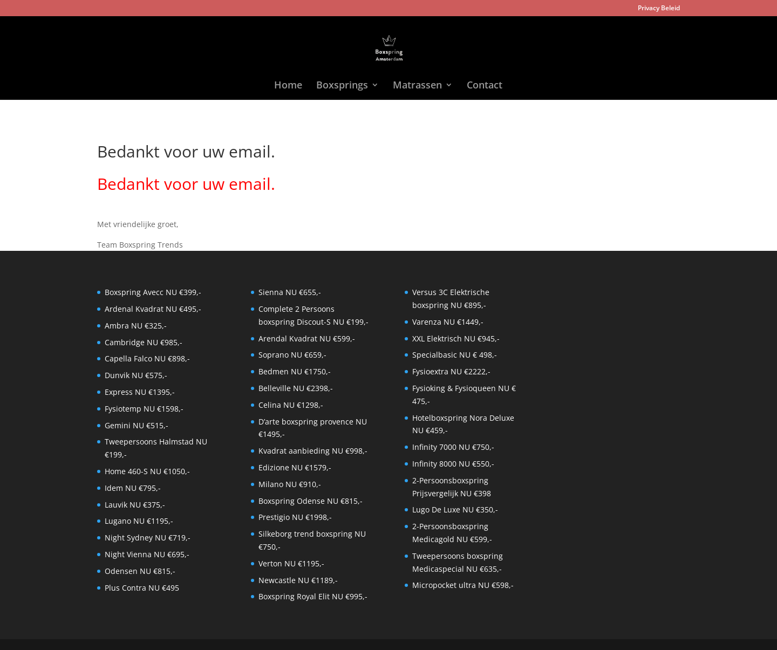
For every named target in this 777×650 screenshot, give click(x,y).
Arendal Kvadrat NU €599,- (306, 338)
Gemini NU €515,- (136, 425)
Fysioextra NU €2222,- (451, 371)
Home (288, 86)
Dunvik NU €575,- (136, 375)
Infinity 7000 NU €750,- (453, 447)
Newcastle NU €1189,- (298, 580)
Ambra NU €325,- (136, 325)
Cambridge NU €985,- (143, 342)
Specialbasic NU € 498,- (454, 355)
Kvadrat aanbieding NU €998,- (312, 451)
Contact (484, 86)
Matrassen (417, 86)
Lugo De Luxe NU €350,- (455, 509)
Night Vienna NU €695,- (147, 554)
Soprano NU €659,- (292, 355)
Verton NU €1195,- (291, 563)
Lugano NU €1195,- (139, 521)
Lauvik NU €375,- (135, 505)
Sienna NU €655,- (289, 292)
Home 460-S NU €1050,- (147, 471)
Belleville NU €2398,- (295, 388)
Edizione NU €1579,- (294, 467)
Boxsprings (342, 86)
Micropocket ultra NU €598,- (463, 585)
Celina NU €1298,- (290, 405)
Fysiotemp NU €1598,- (144, 408)
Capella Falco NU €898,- (147, 358)
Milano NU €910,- (289, 484)
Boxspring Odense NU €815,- (310, 501)
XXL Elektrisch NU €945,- (456, 338)
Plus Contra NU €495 (142, 588)
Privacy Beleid (659, 8)
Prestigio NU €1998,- (295, 517)
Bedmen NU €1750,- (294, 371)
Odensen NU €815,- (140, 571)
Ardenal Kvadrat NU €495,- (153, 309)
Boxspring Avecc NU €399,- (153, 292)
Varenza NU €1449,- (447, 322)
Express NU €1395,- (140, 392)
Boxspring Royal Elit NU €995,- (312, 596)
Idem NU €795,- (133, 488)
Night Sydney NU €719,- (147, 537)
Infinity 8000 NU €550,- (453, 464)
